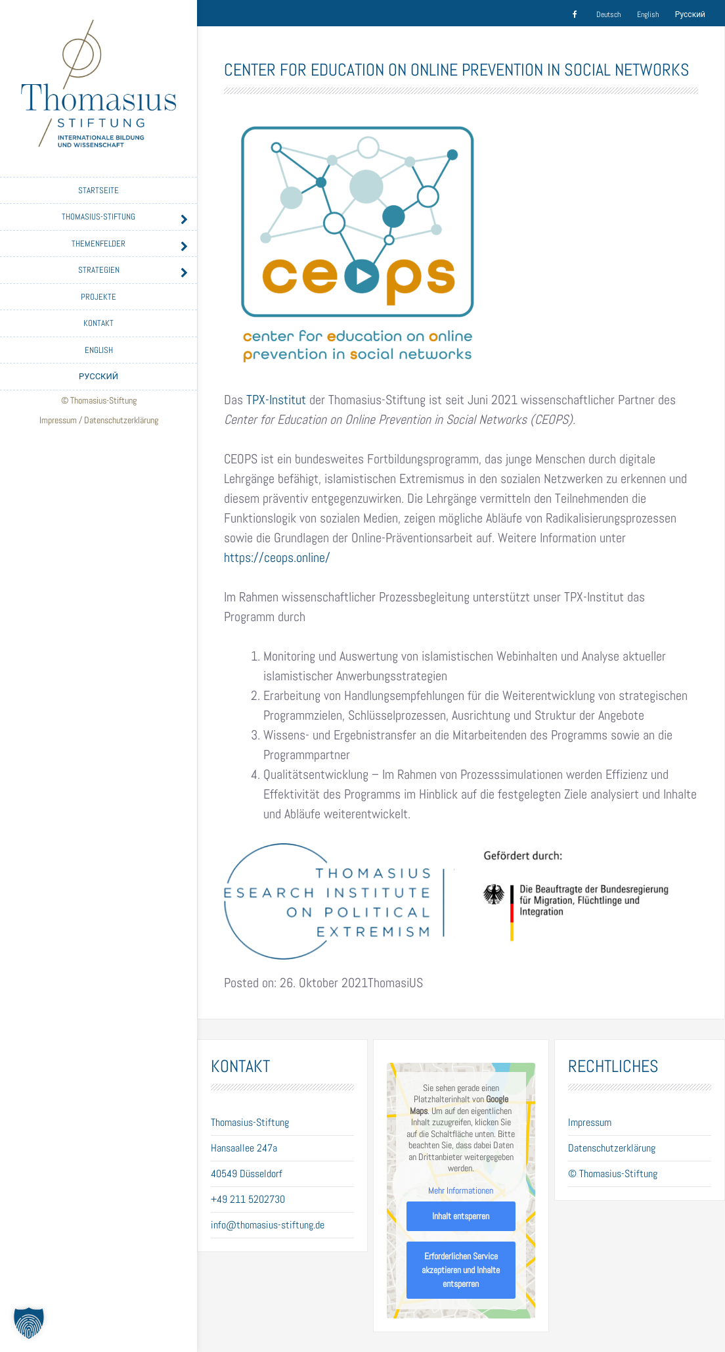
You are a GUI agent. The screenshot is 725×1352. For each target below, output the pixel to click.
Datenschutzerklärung (121, 420)
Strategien (99, 269)
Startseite (98, 190)
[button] (29, 1323)
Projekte (98, 296)
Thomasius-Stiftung (98, 216)
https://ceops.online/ (277, 557)
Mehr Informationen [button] (460, 1190)
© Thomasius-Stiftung (612, 1173)
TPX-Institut (276, 399)
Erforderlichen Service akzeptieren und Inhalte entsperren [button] (461, 1270)
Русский (98, 376)
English (99, 350)
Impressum (58, 420)
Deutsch (608, 14)
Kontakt (98, 323)
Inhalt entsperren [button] (460, 1216)
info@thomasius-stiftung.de (267, 1225)
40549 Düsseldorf (246, 1173)
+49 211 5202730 (248, 1199)
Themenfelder (98, 243)
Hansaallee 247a (244, 1148)
